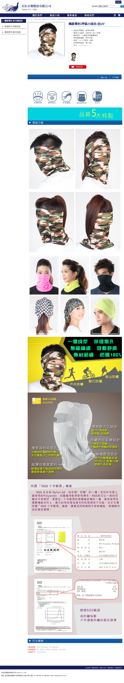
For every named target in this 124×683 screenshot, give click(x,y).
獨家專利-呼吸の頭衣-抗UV (68, 19)
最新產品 (110, 668)
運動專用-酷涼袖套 (12, 32)
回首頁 (88, 668)
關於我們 (95, 668)
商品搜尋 (106, 6)
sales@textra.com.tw (60, 675)
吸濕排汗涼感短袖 (12, 26)
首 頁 (30, 19)
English (118, 2)
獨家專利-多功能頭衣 (13, 21)
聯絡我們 (118, 668)
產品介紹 (37, 19)
